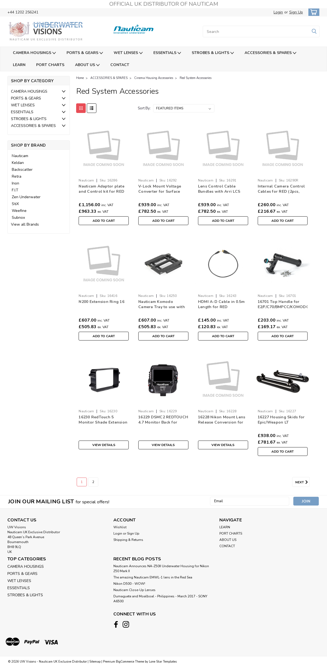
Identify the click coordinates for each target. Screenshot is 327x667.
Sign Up (296, 12)
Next (302, 482)
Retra (16, 176)
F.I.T (15, 190)
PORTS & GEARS (85, 53)
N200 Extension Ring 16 (101, 301)
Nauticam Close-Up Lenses (134, 590)
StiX (15, 203)
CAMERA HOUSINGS (34, 53)
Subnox (18, 217)
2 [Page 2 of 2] (93, 482)
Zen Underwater (26, 197)
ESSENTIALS (167, 53)
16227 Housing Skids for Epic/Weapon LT (281, 420)
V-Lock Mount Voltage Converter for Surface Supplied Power (159, 189)
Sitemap (95, 662)
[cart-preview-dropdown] (313, 12)
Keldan (18, 162)
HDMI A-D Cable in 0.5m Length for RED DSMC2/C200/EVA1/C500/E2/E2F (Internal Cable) (223, 304)
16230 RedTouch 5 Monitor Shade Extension (103, 420)
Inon (15, 183)
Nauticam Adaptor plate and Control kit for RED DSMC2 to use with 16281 (103, 189)
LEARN (19, 64)
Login (278, 12)
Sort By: (144, 108)
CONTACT (119, 64)
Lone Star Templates (163, 662)
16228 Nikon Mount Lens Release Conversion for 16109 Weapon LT (221, 420)
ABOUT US (87, 65)
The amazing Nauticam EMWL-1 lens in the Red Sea (152, 577)
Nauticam (20, 155)
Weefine (19, 210)
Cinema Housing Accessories (153, 78)
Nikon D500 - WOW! (129, 583)
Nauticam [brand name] (86, 180)
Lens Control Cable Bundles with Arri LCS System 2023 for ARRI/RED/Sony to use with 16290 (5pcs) (219, 189)
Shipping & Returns (128, 540)
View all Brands (25, 224)
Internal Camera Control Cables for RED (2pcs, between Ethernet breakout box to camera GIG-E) (281, 189)
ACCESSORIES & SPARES (270, 53)
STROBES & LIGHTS (213, 53)
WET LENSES (128, 53)
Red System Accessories (195, 78)
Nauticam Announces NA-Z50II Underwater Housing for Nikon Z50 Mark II (161, 568)
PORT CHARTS (50, 64)
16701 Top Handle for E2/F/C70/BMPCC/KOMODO (283, 304)
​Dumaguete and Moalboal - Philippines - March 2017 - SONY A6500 (160, 598)
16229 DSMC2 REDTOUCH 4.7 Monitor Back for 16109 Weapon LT (163, 420)
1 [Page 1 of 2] (82, 482)
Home (80, 78)
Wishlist (120, 527)
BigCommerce (125, 662)
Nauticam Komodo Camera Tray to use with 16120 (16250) (161, 304)
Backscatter (22, 169)
